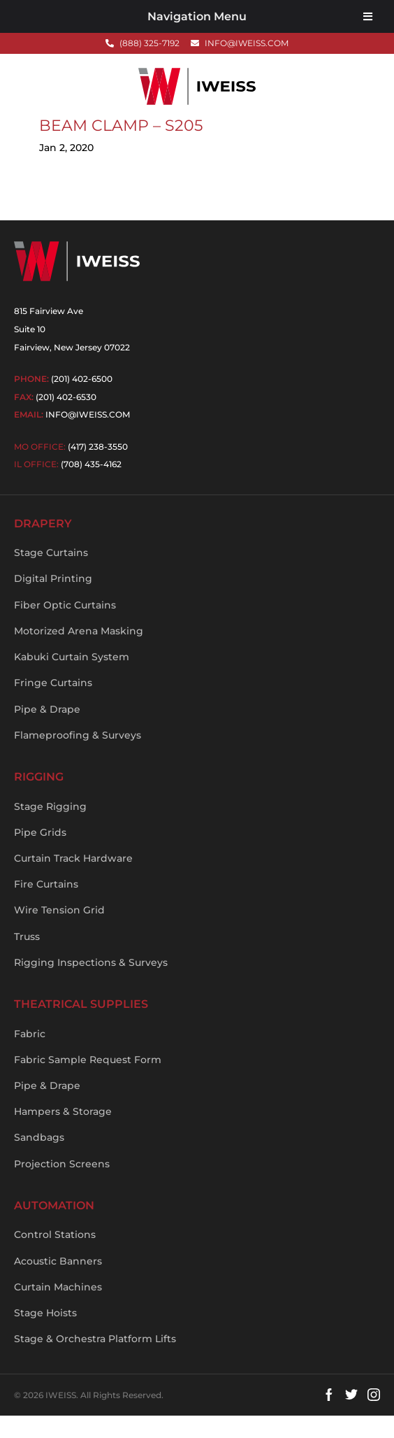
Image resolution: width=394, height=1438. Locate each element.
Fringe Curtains (53, 705)
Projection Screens (62, 1186)
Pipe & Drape (47, 731)
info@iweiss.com (87, 437)
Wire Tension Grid (59, 932)
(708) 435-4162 (91, 486)
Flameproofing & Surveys (77, 757)
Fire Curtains (46, 906)
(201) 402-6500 (81, 401)
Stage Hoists (45, 1335)
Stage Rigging (50, 828)
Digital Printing (53, 601)
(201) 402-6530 (66, 419)
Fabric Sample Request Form (87, 1082)
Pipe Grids (40, 854)
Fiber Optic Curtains (65, 627)
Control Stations (55, 1257)
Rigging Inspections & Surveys (91, 984)
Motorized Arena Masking (78, 653)
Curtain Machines (58, 1309)
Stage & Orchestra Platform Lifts (95, 1361)
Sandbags (39, 1159)
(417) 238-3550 (98, 469)
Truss (27, 959)
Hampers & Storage (63, 1133)
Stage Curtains (51, 575)
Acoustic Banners (58, 1282)
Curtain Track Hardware (73, 880)
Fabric (29, 1055)
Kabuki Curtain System (71, 679)
